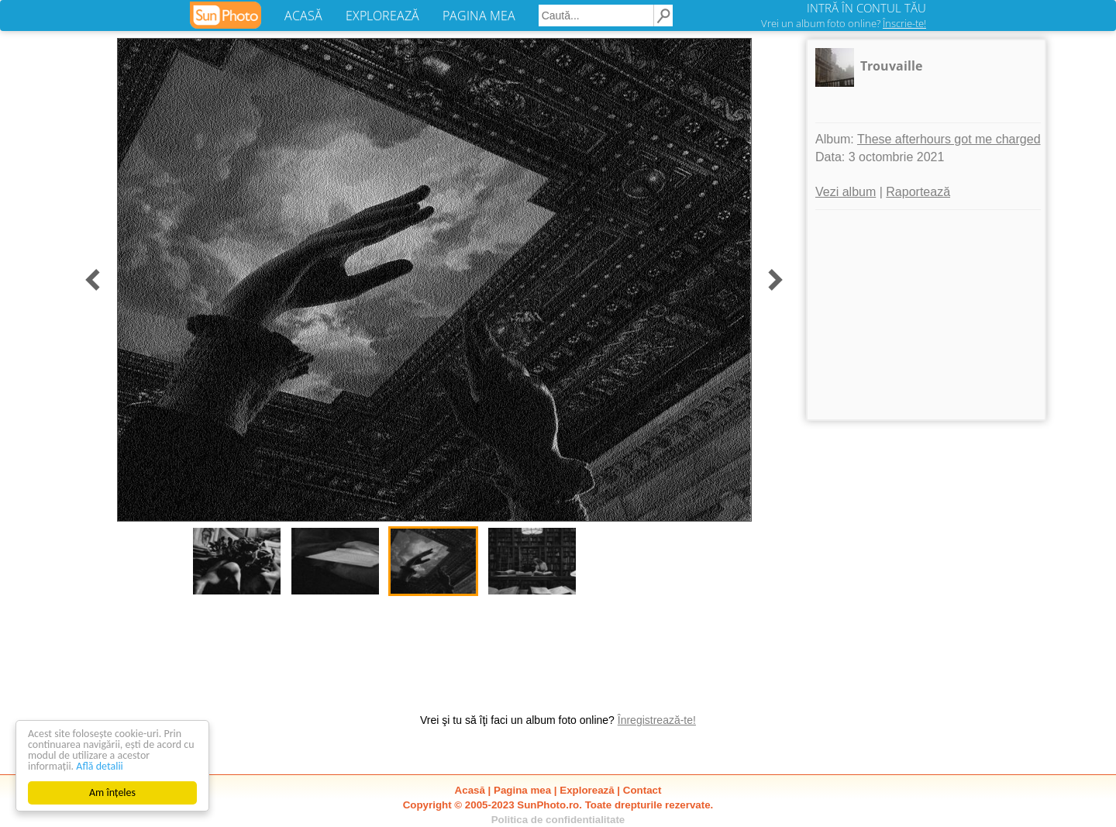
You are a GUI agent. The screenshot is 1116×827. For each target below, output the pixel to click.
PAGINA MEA (479, 15)
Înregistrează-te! (657, 720)
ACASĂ (303, 15)
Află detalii (99, 766)
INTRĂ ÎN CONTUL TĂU (866, 8)
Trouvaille (891, 65)
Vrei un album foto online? (843, 23)
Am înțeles (112, 792)
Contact (642, 790)
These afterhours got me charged (949, 139)
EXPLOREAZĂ (382, 15)
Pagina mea (522, 790)
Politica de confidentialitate (558, 819)
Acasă (470, 790)
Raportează (918, 191)
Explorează (587, 790)
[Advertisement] (926, 315)
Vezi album (845, 191)
